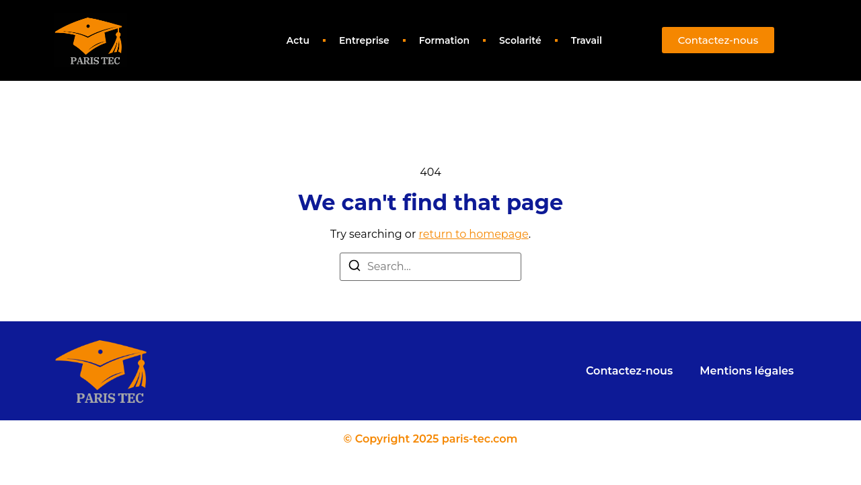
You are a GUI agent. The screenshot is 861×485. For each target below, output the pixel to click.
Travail (586, 40)
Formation (444, 40)
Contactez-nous (629, 370)
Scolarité (520, 40)
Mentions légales (747, 370)
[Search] (354, 267)
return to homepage (474, 234)
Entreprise (364, 40)
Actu (298, 40)
